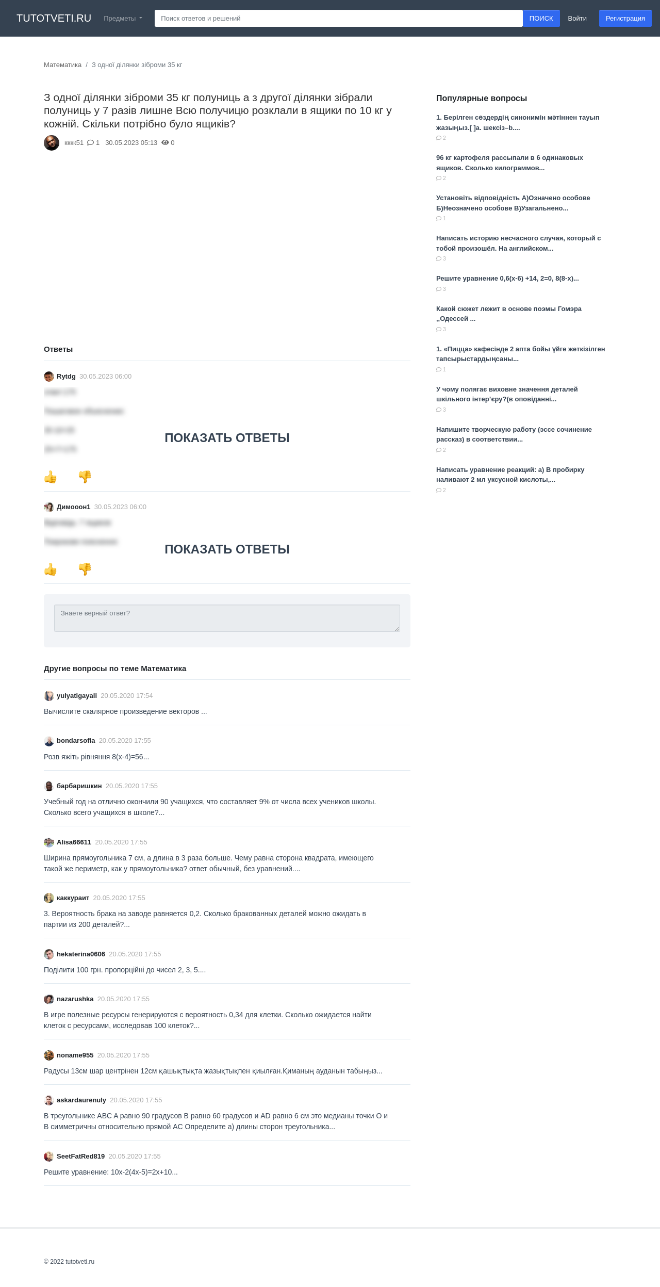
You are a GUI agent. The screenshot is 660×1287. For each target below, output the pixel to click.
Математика (62, 65)
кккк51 (74, 142)
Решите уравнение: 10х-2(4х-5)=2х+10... (111, 1172)
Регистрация (625, 18)
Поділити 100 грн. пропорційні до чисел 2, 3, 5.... (125, 970)
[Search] (339, 18)
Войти (577, 18)
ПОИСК (541, 18)
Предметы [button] (121, 18)
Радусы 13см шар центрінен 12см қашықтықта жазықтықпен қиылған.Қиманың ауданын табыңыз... (213, 1071)
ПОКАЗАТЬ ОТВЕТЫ (226, 438)
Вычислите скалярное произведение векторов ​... (125, 711)
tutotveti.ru (53, 18)
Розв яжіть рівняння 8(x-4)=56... (96, 757)
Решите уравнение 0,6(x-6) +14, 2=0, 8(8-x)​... (507, 278)
